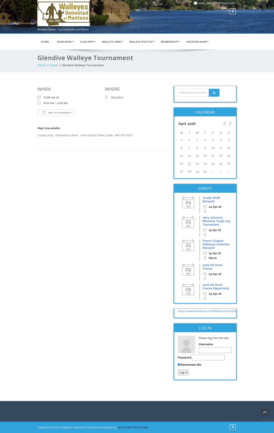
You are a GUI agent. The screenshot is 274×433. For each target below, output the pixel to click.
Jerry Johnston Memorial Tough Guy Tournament (217, 221)
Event (53, 65)
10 (213, 148)
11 (220, 148)
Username (206, 344)
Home (41, 65)
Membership (170, 41)
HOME (45, 41)
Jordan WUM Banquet (211, 199)
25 (220, 163)
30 (205, 171)
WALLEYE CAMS (112, 41)
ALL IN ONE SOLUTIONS (133, 427)
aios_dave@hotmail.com (217, 3)
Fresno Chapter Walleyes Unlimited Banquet (216, 244)
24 (213, 163)
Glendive (117, 97)
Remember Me (189, 365)
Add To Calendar (56, 112)
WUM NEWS (65, 41)
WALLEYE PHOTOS (142, 41)
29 (197, 171)
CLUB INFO (88, 41)
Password (184, 357)
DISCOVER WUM (197, 41)
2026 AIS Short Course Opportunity (216, 286)
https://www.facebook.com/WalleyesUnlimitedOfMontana (215, 311)
